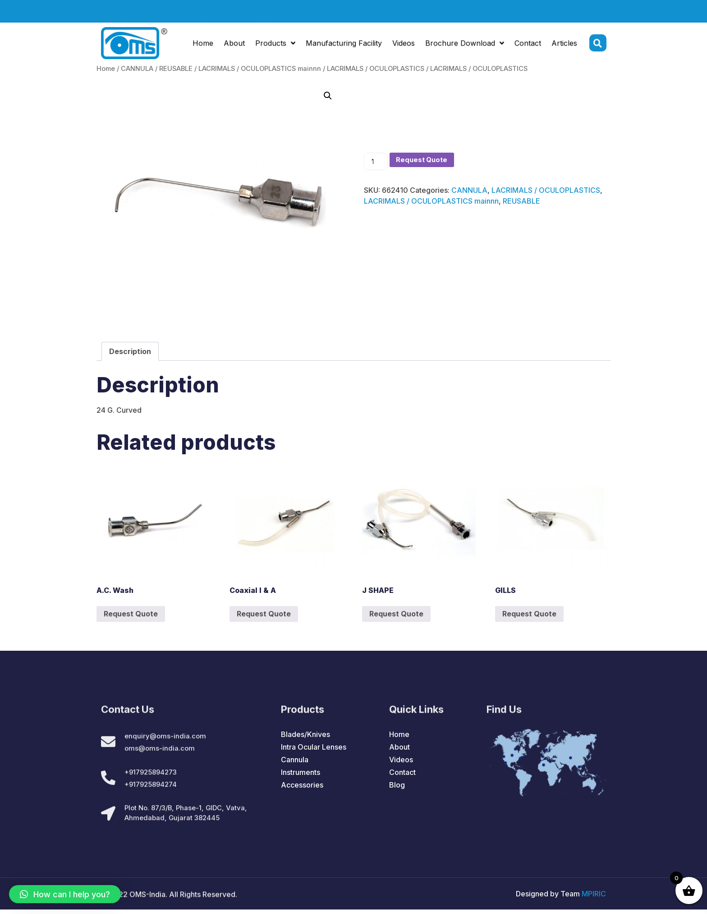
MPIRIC (594, 898)
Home (203, 45)
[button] (65, 894)
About (234, 45)
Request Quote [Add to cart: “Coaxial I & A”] (264, 613)
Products (275, 45)
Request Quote (426, 160)
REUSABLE (176, 69)
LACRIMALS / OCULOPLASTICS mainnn (259, 69)
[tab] (130, 351)
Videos (403, 45)
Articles (564, 45)
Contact (527, 45)
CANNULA (137, 69)
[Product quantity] (377, 162)
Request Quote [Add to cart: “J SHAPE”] (396, 613)
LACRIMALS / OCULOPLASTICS (375, 69)
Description (130, 351)
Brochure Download (464, 45)
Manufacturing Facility (344, 45)
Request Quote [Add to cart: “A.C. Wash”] (131, 613)
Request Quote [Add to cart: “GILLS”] (529, 613)
